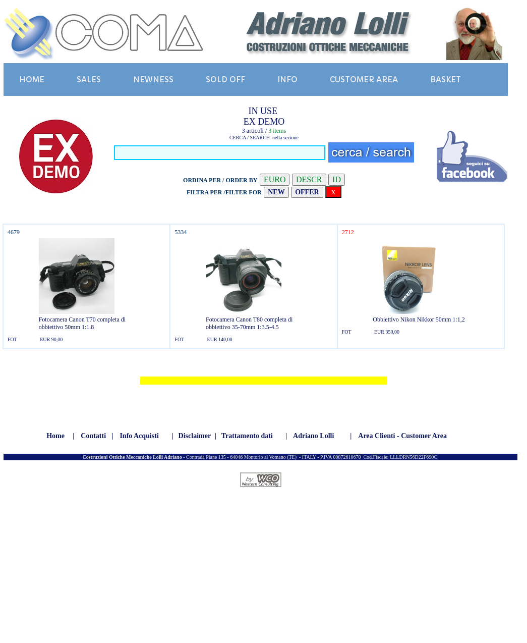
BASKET (445, 79)
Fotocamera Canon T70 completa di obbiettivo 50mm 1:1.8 (82, 323)
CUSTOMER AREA (364, 79)
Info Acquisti (139, 436)
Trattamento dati (247, 436)
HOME (31, 79)
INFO (287, 79)
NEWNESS (153, 79)
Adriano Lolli (313, 436)
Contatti (93, 436)
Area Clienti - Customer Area (402, 436)
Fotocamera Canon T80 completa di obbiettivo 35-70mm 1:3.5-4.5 (249, 323)
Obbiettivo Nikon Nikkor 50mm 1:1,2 (418, 319)
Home (55, 436)
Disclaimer (195, 436)
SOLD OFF (225, 79)
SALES (89, 79)
